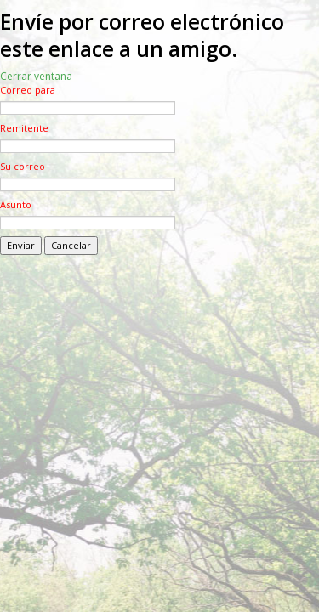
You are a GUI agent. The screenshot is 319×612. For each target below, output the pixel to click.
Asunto (15, 204)
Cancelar (71, 245)
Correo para (27, 89)
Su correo (22, 166)
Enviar (21, 245)
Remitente (24, 128)
